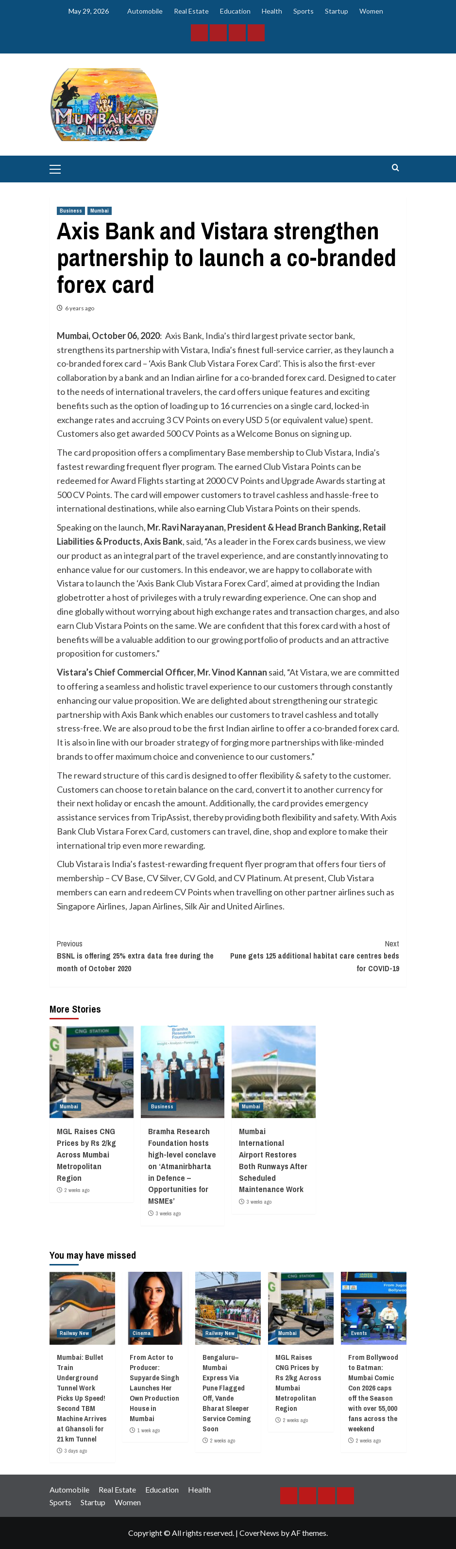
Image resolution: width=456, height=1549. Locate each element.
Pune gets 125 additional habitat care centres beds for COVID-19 (314, 956)
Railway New (74, 1333)
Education (235, 11)
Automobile (145, 11)
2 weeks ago (77, 1190)
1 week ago (148, 1430)
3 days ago (76, 1450)
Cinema (142, 1333)
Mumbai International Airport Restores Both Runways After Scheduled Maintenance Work (273, 1159)
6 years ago (79, 308)
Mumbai (99, 210)
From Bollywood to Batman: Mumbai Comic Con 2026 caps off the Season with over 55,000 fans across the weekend (373, 1393)
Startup (336, 11)
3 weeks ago (168, 1213)
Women (371, 11)
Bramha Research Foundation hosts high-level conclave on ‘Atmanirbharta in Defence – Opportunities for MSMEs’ (182, 1165)
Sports (303, 11)
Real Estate (191, 11)
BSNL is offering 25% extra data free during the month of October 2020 (142, 956)
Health (272, 11)
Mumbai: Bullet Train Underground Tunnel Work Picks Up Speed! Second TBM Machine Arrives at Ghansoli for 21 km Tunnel (82, 1398)
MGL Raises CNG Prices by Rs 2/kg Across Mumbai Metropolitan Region (86, 1154)
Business (71, 210)
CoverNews (259, 1532)
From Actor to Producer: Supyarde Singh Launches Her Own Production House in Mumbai (154, 1388)
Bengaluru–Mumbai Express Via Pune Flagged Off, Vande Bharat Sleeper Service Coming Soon (227, 1393)
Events (359, 1333)
